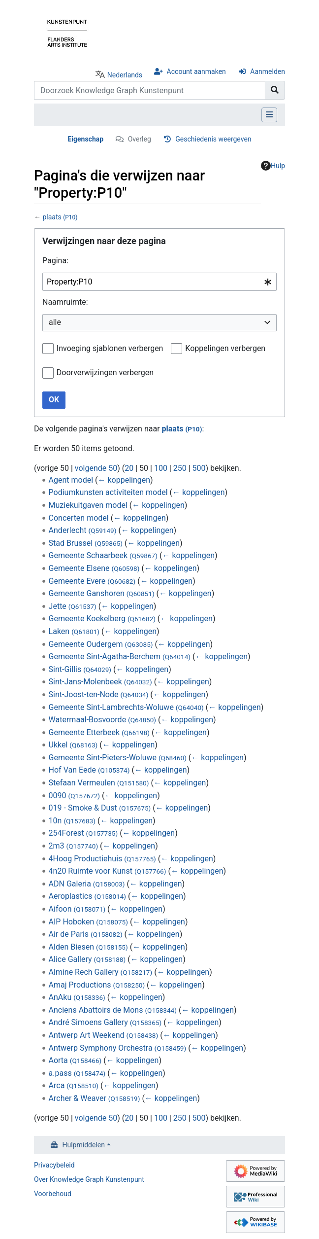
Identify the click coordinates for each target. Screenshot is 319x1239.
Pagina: (55, 260)
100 (160, 468)
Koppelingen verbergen (225, 348)
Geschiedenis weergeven (213, 139)
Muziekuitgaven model (88, 505)
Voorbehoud (52, 1194)
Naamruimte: (65, 302)
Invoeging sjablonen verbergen (110, 348)
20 (129, 468)
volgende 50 (96, 468)
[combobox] (159, 282)
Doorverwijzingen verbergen (105, 372)
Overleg (139, 139)
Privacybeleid (54, 1165)
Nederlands (124, 75)
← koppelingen (124, 480)
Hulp (273, 166)
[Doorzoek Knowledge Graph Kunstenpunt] (149, 90)
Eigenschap (85, 139)
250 (180, 468)
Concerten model (79, 518)
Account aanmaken (196, 71)
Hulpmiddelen (84, 1145)
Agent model (71, 480)
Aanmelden (267, 71)
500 (199, 468)
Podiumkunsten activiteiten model (108, 492)
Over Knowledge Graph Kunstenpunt (89, 1179)
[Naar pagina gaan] (275, 90)
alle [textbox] (55, 322)
